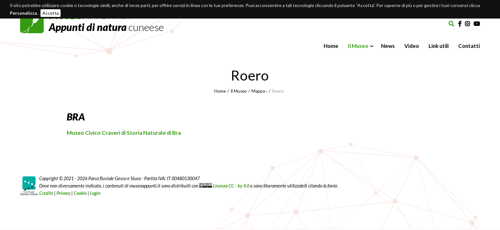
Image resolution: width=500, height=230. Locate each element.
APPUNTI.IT (106, 21)
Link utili (439, 45)
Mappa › (259, 91)
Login (95, 193)
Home (331, 45)
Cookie (80, 193)
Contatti (469, 45)
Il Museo (358, 45)
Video (411, 45)
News (388, 45)
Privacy (63, 193)
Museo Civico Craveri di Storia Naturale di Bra (124, 132)
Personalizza (23, 13)
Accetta (50, 13)
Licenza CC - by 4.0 (224, 185)
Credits (46, 193)
